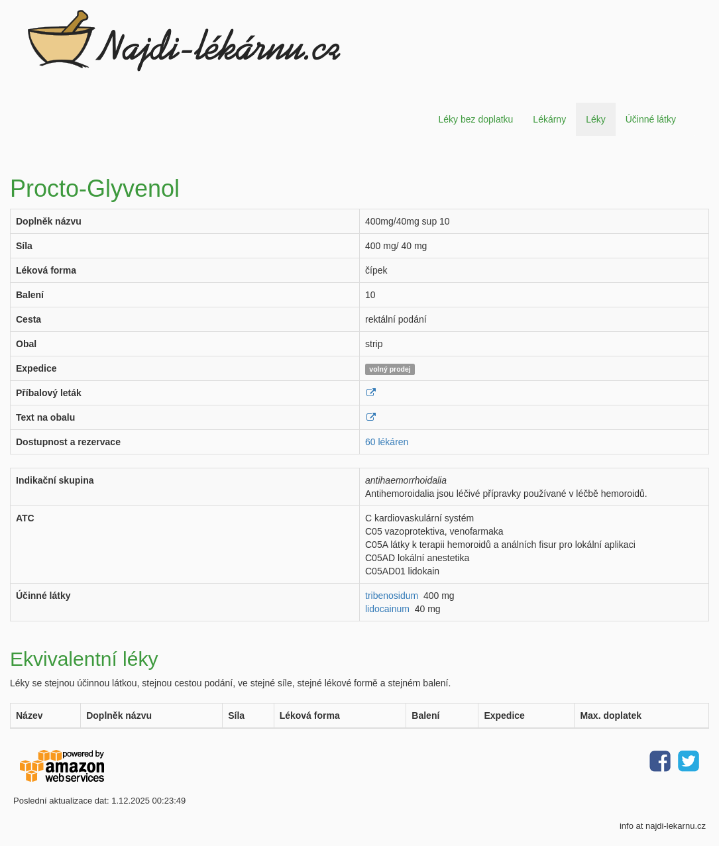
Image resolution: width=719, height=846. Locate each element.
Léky (596, 119)
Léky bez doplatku (475, 119)
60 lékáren (386, 442)
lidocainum (387, 609)
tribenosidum (391, 595)
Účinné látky (651, 119)
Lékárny (549, 119)
